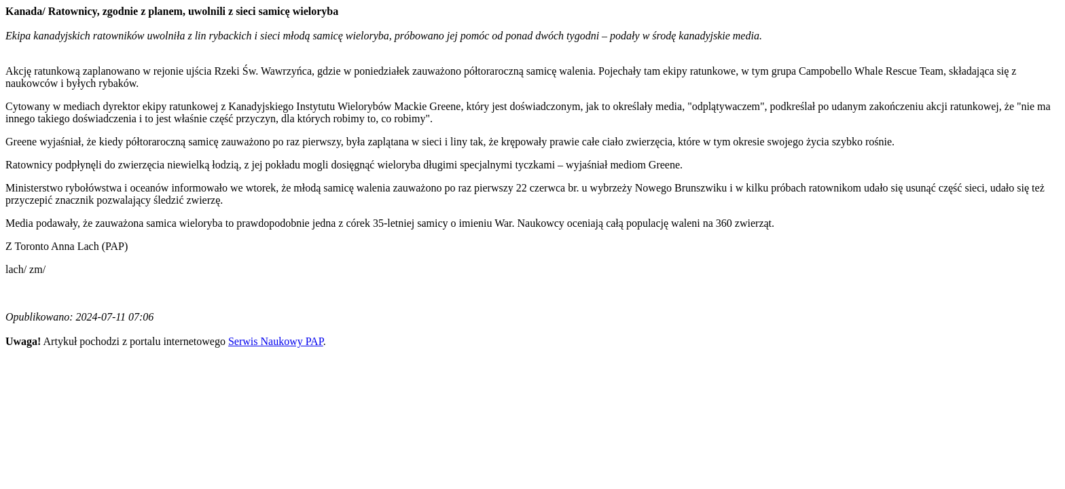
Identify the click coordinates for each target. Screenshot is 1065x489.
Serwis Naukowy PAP (275, 341)
